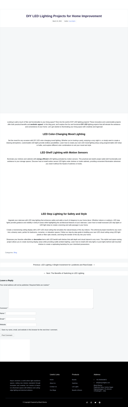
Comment (4, 308)
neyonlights (72, 21)
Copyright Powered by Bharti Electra (35, 402)
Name (2, 313)
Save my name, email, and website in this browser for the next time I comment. (30, 330)
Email (2, 319)
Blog (15, 252)
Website (3, 324)
